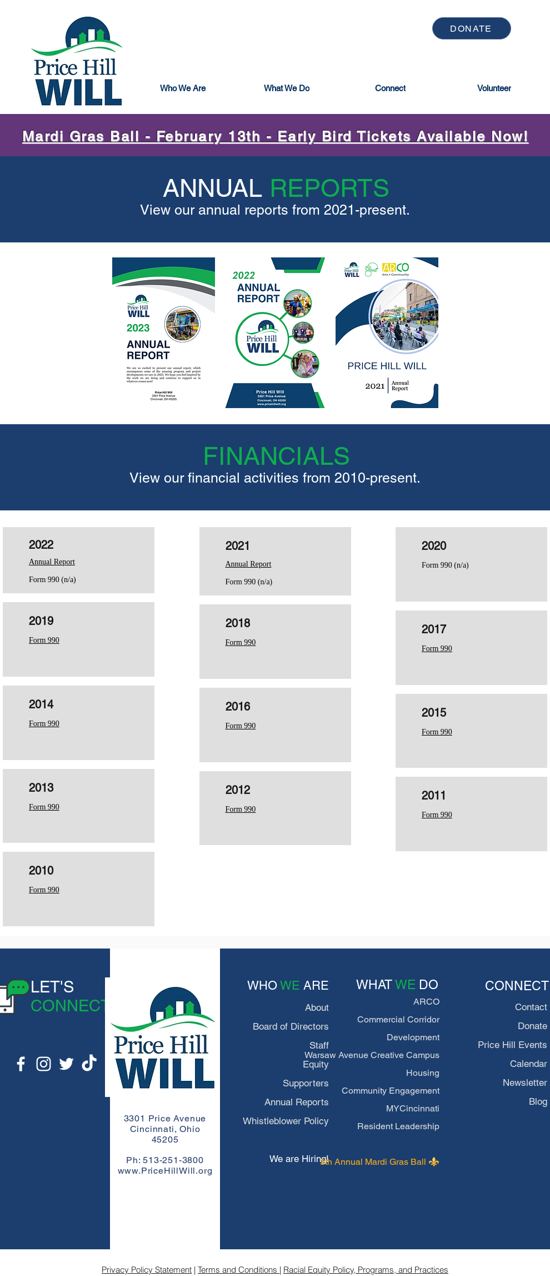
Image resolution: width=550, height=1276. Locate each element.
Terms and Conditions (238, 1269)
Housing (422, 1073)
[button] (183, 88)
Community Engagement (390, 1090)
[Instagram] (43, 1064)
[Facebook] (21, 1064)
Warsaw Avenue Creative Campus (371, 1055)
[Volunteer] (494, 88)
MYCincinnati (412, 1108)
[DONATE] (471, 28)
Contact (531, 1006)
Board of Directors (291, 1026)
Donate (532, 1025)
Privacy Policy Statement (147, 1269)
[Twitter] (66, 1064)
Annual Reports (296, 1102)
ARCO (426, 1001)
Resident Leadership (398, 1126)
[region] (163, 332)
